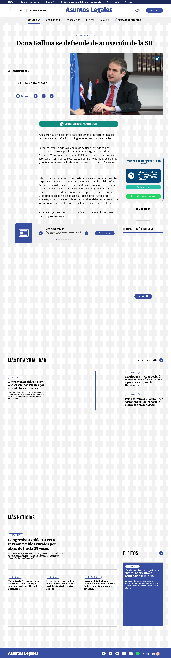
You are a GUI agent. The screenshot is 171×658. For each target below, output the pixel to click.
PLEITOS (90, 20)
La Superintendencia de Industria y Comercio (81, 2)
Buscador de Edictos (129, 20)
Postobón (50, 2)
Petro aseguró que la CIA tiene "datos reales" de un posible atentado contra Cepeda (144, 401)
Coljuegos (129, 2)
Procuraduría (113, 2)
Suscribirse (155, 10)
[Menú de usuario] (137, 10)
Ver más (143, 296)
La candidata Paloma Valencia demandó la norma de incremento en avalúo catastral (100, 585)
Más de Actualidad (27, 360)
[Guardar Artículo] (22, 96)
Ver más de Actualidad (150, 360)
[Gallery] (64, 231)
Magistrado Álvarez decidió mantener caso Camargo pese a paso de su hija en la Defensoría (143, 381)
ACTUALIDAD (34, 20)
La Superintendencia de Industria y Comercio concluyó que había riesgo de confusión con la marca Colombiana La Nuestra (141, 584)
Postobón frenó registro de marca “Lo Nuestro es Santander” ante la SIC (142, 573)
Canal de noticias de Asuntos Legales (78, 124)
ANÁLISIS (104, 20)
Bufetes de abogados (30, 2)
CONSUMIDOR (73, 20)
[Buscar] (21, 10)
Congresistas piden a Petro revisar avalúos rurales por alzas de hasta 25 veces (26, 385)
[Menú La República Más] (10, 10)
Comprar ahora (143, 187)
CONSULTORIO (53, 20)
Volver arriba (151, 654)
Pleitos (130, 553)
